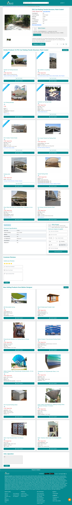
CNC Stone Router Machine (10, 479)
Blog (5, 495)
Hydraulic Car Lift (8, 476)
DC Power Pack (32, 478)
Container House (15, 478)
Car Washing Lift (26, 484)
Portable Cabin (24, 473)
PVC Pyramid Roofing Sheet (10, 402)
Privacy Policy (23, 494)
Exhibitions (7, 498)
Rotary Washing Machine (20, 479)
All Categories (15, 494)
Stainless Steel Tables (20, 474)
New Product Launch (41, 498)
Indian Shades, (7, 111)
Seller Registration (40, 491)
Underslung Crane (58, 479)
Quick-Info (7, 496)
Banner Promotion (40, 495)
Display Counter (46, 474)
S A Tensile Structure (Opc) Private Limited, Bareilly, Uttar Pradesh (51, 73)
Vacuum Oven (21, 478)
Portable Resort (60, 476)
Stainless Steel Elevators (22, 476)
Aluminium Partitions (11, 474)
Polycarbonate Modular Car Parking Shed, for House (16, 336)
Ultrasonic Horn (49, 482)
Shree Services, (41, 214)
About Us (6, 491)
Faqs (6, 499)
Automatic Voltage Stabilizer (50, 479)
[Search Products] (23, 2)
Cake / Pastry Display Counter (51, 480)
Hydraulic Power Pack (47, 478)
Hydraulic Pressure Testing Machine (39, 480)
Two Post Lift (32, 484)
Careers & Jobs (16, 492)
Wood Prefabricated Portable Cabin (46, 304)
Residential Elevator (62, 474)
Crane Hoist (9, 480)
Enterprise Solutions (41, 499)
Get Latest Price (46, 9)
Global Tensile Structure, (43, 109)
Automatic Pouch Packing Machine (39, 483)
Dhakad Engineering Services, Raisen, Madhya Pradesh (49, 181)
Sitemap (6, 492)
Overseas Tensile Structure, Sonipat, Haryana (13, 178)
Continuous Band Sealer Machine (26, 483)
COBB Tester (21, 480)
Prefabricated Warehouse (52, 477)
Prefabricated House (61, 477)
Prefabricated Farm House (44, 476)
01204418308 (55, 491)
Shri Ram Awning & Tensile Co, (44, 145)
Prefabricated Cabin (27, 477)
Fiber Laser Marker (61, 480)
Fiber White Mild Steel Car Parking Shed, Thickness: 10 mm (18, 205)
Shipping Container (8, 478)
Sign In (62, 1)
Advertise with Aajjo (40, 492)
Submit (6, 280)
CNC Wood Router (55, 478)
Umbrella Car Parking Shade (44, 99)
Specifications (7, 222)
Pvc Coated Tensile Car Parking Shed (47, 135)
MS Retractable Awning (9, 304)
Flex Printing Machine (63, 478)
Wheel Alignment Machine (39, 484)
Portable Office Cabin (35, 477)
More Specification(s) (36, 22)
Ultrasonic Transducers (15, 483)
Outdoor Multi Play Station (32, 473)
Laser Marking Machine (17, 473)
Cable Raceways (56, 482)
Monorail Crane (15, 480)
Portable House (36, 476)
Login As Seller (40, 500)
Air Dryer (61, 483)
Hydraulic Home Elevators (54, 474)
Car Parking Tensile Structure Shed (46, 205)
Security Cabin (30, 476)
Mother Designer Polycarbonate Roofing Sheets (49, 336)
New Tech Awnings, (8, 214)
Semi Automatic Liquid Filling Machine (52, 483)
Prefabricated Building (44, 477)
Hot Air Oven (26, 478)
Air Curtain (24, 482)
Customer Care (8, 494)
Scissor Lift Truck (14, 476)
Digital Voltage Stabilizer (40, 479)
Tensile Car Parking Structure (11, 67)
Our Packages (39, 494)
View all (66, 285)
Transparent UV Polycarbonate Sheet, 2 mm (48, 369)
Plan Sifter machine (42, 482)
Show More (65, 47)
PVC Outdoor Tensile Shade (10, 135)
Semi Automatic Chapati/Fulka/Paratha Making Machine (55, 484)
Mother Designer (41, 25)
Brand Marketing (40, 496)
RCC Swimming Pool (36, 485)
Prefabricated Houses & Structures (11, 4)
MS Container (20, 477)
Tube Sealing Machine (55, 473)
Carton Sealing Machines (37, 474)
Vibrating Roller (48, 473)
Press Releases (16, 491)
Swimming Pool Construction (26, 485)
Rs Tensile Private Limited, (9, 145)
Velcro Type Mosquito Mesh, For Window (13, 435)
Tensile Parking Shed (20, 4)
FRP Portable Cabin (14, 477)
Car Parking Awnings (9, 100)
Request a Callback (39, 41)
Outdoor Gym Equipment (55, 485)
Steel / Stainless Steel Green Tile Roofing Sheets (49, 435)
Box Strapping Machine (28, 474)
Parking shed (7, 171)
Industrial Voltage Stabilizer (30, 479)
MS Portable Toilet (53, 476)
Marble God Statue (14, 482)
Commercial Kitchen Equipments (33, 482)
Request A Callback (36, 467)
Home (4, 4)
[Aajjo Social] (61, 471)
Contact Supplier (39, 32)
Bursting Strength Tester (28, 480)
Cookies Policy (24, 491)
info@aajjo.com (56, 494)
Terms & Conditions (24, 492)
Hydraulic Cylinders (39, 478)
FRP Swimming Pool (17, 485)
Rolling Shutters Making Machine (17, 484)
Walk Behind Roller (41, 473)
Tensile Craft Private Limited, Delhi (11, 73)
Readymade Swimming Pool (45, 485)
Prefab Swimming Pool (9, 485)
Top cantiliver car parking (44, 67)
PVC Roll (20, 482)
